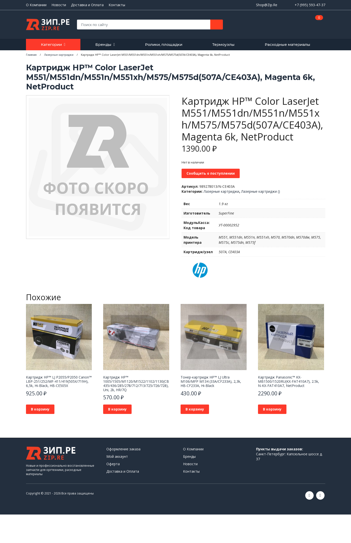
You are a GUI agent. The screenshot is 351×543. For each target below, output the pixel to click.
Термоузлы (223, 44)
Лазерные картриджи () (260, 191)
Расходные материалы (287, 44)
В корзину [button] (40, 409)
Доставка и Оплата (87, 5)
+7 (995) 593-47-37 (310, 4)
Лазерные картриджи (221, 191)
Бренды (103, 44)
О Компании (36, 5)
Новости (58, 5)
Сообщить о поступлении (211, 173)
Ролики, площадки (163, 44)
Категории (51, 44)
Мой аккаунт (117, 456)
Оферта (113, 464)
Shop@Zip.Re (266, 4)
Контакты (117, 5)
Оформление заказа (123, 449)
